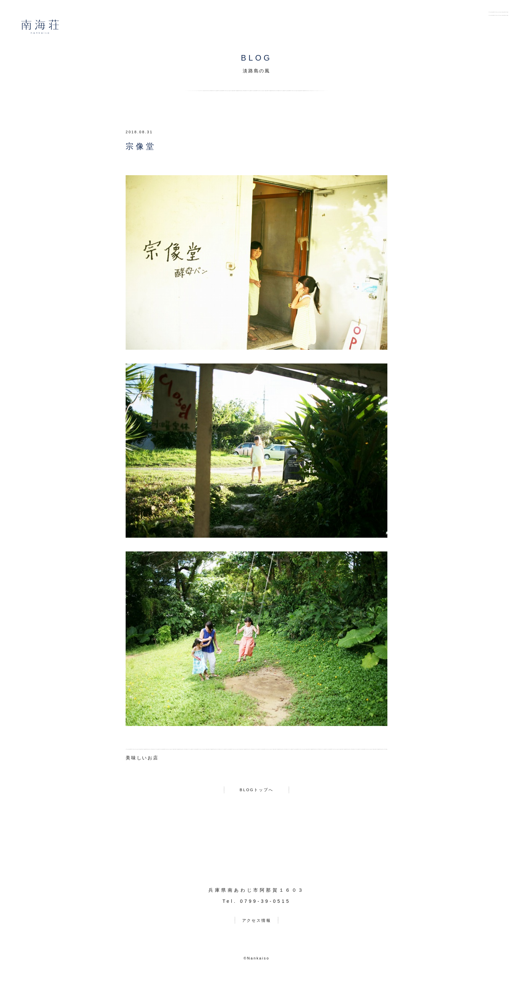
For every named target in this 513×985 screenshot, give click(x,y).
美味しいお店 (142, 757)
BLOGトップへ (256, 791)
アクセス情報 (256, 924)
